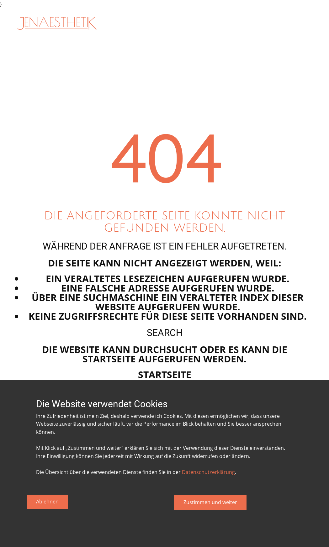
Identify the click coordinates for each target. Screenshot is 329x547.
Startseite (164, 374)
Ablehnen (47, 501)
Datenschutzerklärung (208, 472)
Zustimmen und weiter (210, 502)
